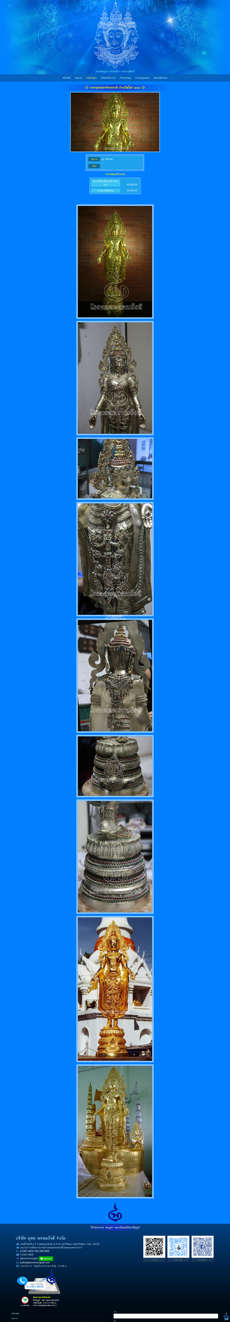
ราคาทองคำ (161, 1266)
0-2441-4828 (23, 1258)
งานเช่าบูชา (91, 78)
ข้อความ (181, 1273)
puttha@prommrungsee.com (31, 1269)
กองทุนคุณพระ (142, 78)
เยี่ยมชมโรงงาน (108, 78)
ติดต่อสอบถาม (160, 78)
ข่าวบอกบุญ (125, 78)
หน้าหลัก (67, 78)
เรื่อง (180, 1236)
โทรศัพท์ (181, 1254)
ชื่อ (179, 1245)
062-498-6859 (38, 1258)
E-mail (181, 1264)
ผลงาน (78, 78)
